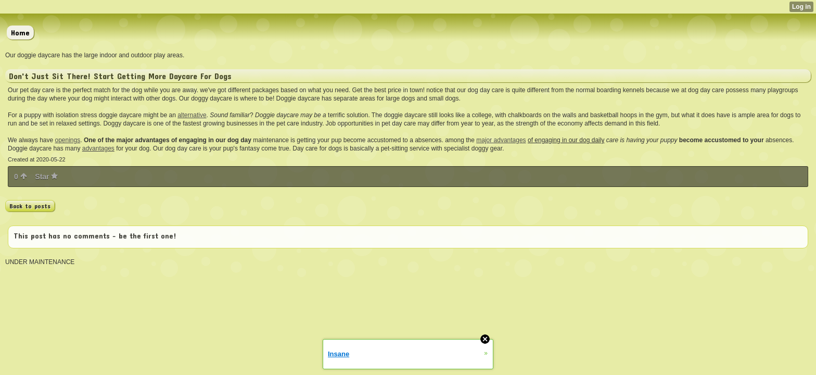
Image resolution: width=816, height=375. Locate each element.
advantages (98, 148)
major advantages (501, 140)
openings (68, 140)
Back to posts (29, 205)
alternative (191, 115)
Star (46, 176)
